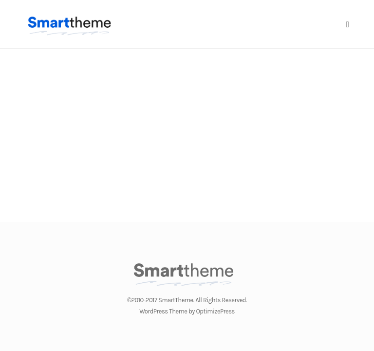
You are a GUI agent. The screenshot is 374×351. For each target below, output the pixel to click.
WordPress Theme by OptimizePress (187, 311)
